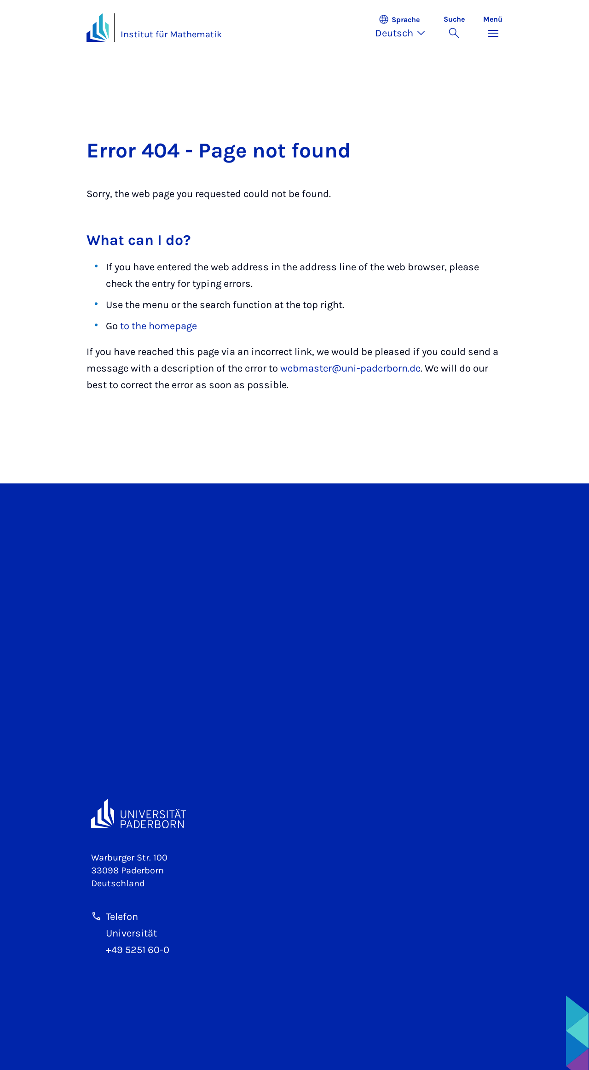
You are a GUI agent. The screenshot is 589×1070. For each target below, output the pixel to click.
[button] (404, 27)
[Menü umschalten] (493, 28)
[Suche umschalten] (454, 28)
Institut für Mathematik (171, 34)
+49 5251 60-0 (137, 950)
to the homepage (158, 326)
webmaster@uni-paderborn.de (350, 368)
